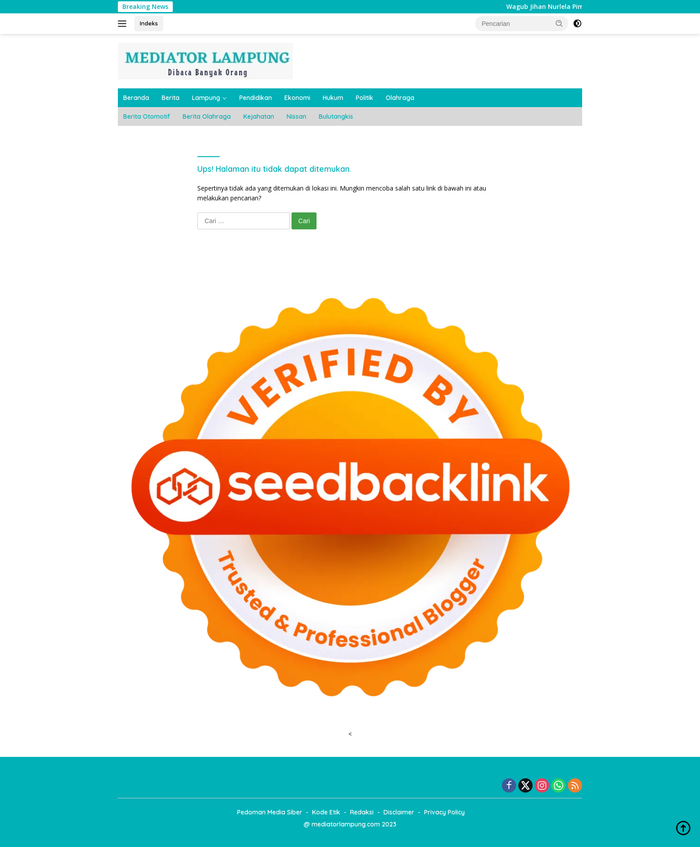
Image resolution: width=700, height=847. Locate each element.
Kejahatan (258, 116)
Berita (170, 98)
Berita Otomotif (146, 116)
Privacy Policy (444, 812)
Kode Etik (326, 812)
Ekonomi (297, 98)
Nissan (296, 116)
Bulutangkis (336, 116)
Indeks (149, 23)
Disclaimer (398, 812)
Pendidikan (255, 98)
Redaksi (362, 812)
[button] (559, 23)
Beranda (136, 98)
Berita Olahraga (207, 116)
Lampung (206, 98)
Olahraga (400, 98)
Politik (364, 98)
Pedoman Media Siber (269, 812)
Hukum (333, 98)
